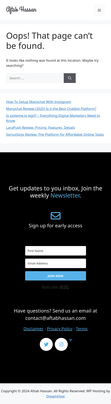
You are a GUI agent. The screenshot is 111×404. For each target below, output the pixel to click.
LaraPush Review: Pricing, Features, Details (40, 127)
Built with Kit (55, 287)
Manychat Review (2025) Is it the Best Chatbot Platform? (51, 108)
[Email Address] (55, 263)
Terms (82, 328)
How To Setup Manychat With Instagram (38, 101)
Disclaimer (33, 328)
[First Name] (55, 251)
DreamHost (55, 396)
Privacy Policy (59, 328)
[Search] (70, 78)
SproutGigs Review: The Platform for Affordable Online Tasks (55, 134)
